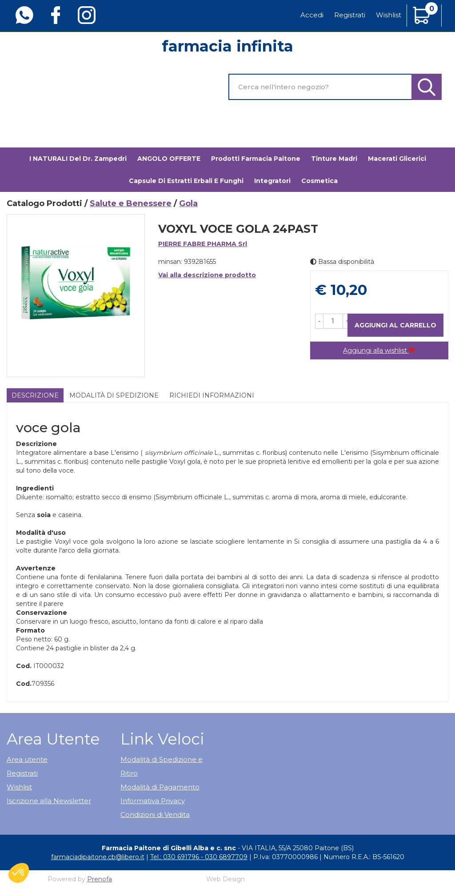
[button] (319, 321)
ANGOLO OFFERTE (168, 159)
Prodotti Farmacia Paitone (255, 159)
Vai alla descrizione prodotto (207, 275)
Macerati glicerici (397, 159)
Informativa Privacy (152, 800)
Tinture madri (334, 159)
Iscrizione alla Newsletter (49, 800)
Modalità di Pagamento (160, 787)
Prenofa (99, 879)
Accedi (311, 15)
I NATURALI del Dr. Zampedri (78, 159)
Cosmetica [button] (319, 181)
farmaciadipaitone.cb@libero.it (97, 857)
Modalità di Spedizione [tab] (114, 395)
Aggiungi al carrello (395, 325)
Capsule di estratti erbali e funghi (186, 181)
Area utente (27, 759)
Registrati (349, 15)
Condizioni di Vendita (155, 814)
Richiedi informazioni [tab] (211, 395)
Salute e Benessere (131, 203)
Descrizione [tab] (35, 395)
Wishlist (388, 15)
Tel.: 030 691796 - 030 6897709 (198, 857)
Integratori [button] (272, 181)
